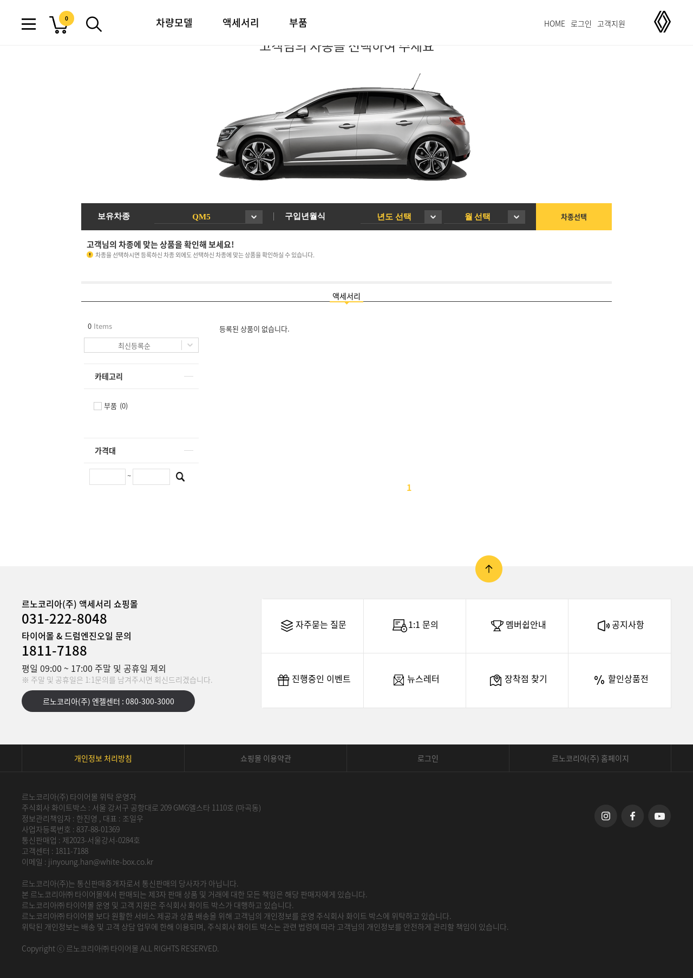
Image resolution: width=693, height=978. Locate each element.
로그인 (581, 23)
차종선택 (574, 216)
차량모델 (174, 22)
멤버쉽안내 (517, 626)
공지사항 (619, 626)
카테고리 (109, 376)
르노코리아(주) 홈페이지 (590, 758)
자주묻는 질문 (312, 626)
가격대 (105, 450)
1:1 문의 (415, 626)
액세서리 (241, 22)
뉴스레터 (415, 680)
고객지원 (611, 23)
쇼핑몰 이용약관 (265, 758)
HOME (554, 23)
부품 (298, 22)
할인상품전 (620, 680)
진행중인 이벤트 (313, 680)
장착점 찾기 (517, 680)
